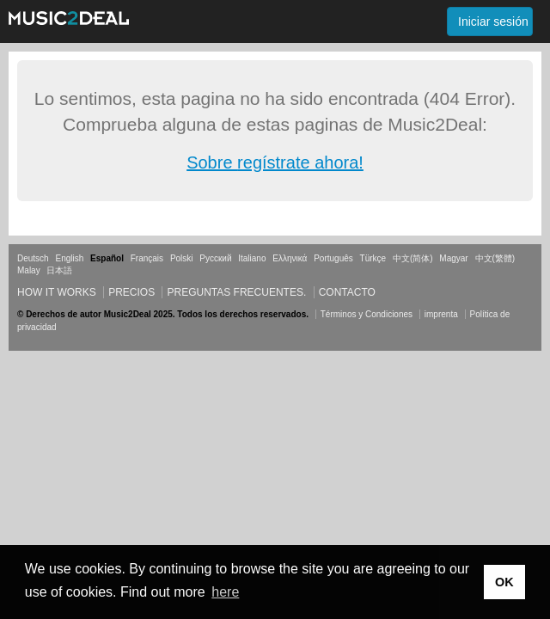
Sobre (211, 162)
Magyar (453, 258)
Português (333, 258)
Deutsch (33, 258)
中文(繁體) (495, 258)
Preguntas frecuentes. (236, 292)
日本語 (59, 270)
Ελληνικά (289, 258)
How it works (56, 292)
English (69, 258)
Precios (131, 292)
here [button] (225, 592)
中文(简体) (413, 258)
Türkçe (373, 258)
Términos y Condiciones (366, 314)
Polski (181, 258)
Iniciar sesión (493, 21)
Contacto (347, 292)
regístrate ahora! (300, 162)
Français (147, 258)
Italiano (252, 258)
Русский (215, 258)
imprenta (441, 314)
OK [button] (504, 582)
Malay (28, 270)
